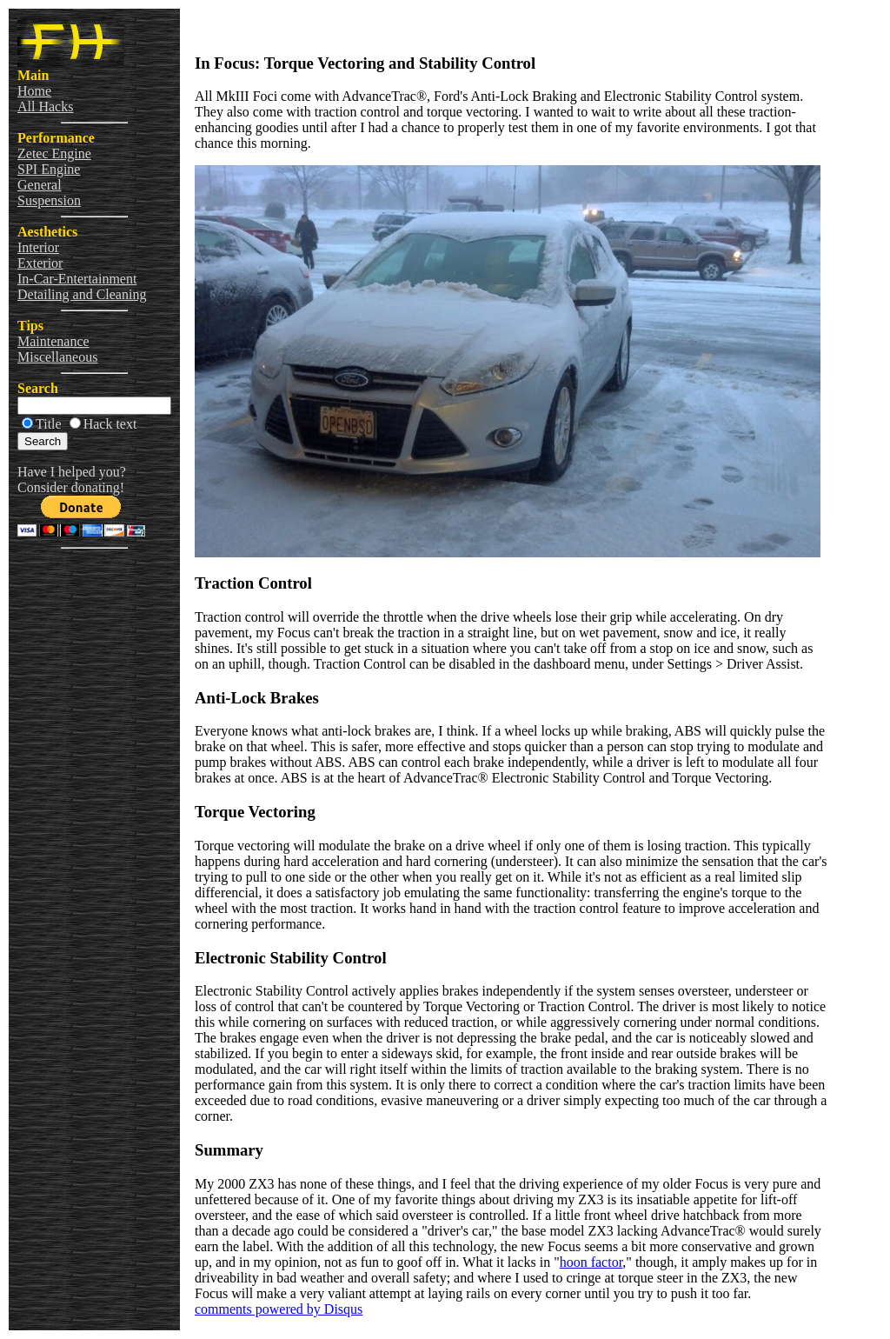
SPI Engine (48, 169)
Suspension (49, 200)
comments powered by (278, 1309)
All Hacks (45, 106)
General (39, 184)
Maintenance (53, 341)
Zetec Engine (54, 153)
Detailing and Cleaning (81, 294)
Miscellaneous (57, 357)
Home (34, 90)
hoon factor (591, 1262)
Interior (38, 247)
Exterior (40, 263)
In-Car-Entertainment (76, 278)
